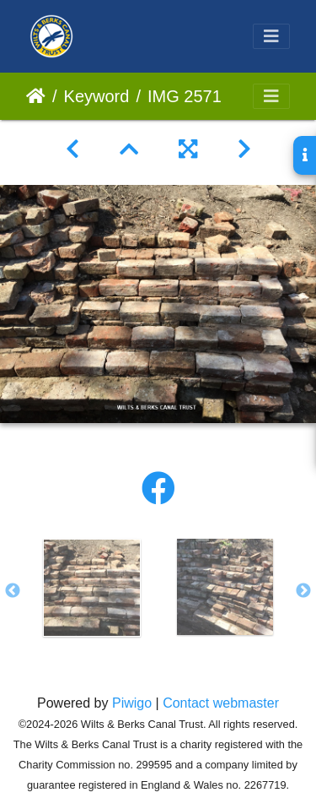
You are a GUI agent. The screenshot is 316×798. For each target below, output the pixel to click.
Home (36, 96)
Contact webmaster (221, 703)
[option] (91, 587)
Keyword (97, 96)
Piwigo (132, 703)
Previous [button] (12, 591)
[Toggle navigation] (271, 36)
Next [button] (303, 591)
